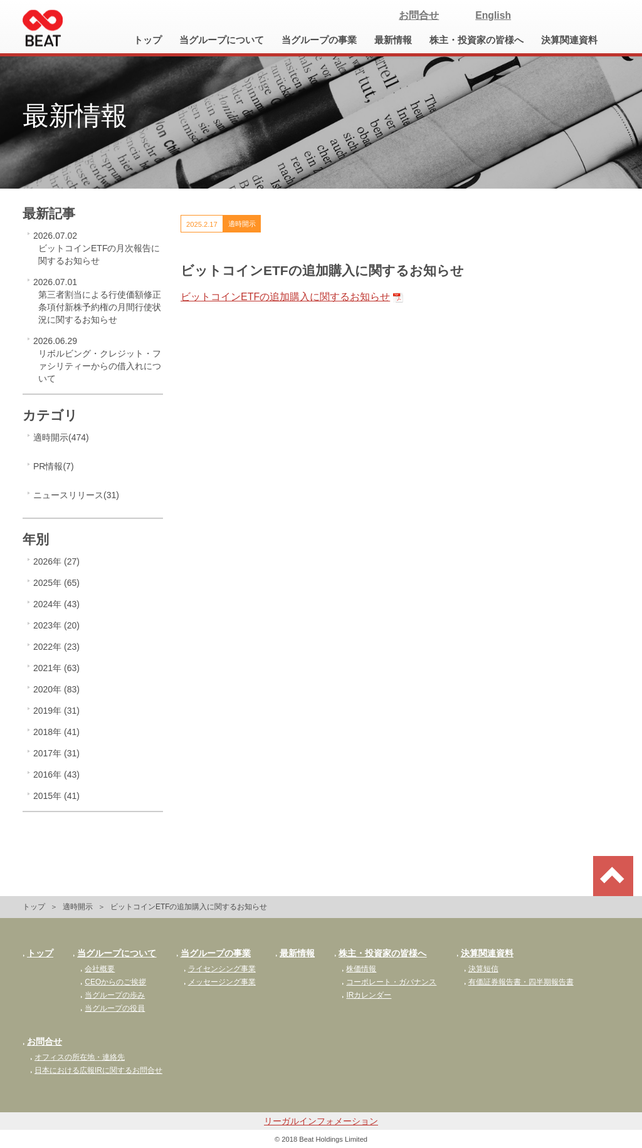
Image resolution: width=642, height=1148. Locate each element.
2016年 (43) (56, 775)
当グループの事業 (319, 40)
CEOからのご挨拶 (113, 982)
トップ (148, 40)
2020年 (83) (56, 689)
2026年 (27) (56, 561)
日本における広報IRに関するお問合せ (96, 1070)
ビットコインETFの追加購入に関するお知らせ (285, 296)
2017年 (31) (56, 753)
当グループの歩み (112, 995)
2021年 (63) (56, 668)
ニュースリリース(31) (76, 495)
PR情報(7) (53, 466)
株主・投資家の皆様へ (476, 40)
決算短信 (481, 968)
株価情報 (359, 968)
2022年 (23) (56, 647)
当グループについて (221, 40)
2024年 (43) (56, 604)
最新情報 (393, 40)
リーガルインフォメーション (321, 1121)
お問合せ (419, 15)
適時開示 (78, 906)
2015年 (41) (56, 796)
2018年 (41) (56, 732)
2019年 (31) (56, 711)
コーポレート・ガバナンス (389, 982)
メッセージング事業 (220, 982)
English (493, 15)
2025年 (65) (56, 583)
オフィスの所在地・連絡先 (77, 1057)
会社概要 (97, 968)
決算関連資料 (569, 40)
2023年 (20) (56, 625)
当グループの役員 (112, 1008)
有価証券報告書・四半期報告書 (519, 982)
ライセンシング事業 (220, 968)
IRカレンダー (366, 995)
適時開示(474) (61, 437)
